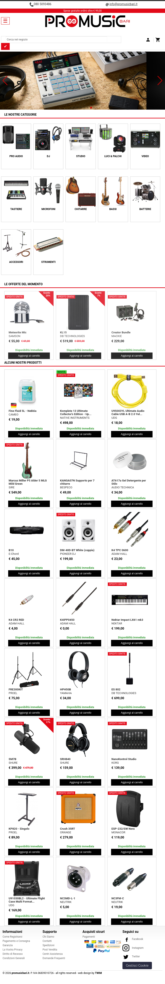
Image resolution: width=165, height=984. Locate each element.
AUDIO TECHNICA (123, 487)
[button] (5, 80)
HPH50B (65, 689)
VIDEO (145, 156)
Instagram (133, 947)
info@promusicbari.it (123, 4)
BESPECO (66, 487)
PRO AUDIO (16, 156)
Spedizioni (48, 945)
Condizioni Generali (14, 958)
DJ (48, 156)
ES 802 (116, 689)
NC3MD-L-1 (67, 898)
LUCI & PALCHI (113, 156)
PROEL (13, 693)
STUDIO (80, 156)
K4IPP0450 (67, 619)
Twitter (131, 956)
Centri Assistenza (53, 953)
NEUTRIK (66, 902)
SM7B (12, 759)
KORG (115, 762)
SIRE (11, 487)
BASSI (113, 209)
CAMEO (13, 414)
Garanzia (8, 945)
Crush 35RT (67, 828)
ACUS (115, 336)
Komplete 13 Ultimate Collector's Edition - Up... (76, 412)
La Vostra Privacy (12, 949)
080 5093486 (42, 4)
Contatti (47, 941)
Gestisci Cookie (137, 965)
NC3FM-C (118, 898)
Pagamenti (88, 936)
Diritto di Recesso (13, 953)
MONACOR (118, 832)
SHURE (13, 762)
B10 (11, 550)
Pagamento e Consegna (16, 941)
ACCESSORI (16, 262)
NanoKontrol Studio (124, 759)
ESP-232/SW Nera (123, 828)
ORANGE (65, 832)
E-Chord (13, 553)
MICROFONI (48, 209)
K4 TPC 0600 (120, 550)
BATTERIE (145, 209)
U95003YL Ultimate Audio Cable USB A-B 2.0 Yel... (128, 412)
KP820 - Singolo (19, 828)
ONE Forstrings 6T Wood (127, 332)
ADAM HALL (119, 553)
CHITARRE (81, 209)
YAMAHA (66, 693)
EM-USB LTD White (21, 332)
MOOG (64, 336)
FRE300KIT (16, 689)
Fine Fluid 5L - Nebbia (22, 410)
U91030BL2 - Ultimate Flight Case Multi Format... (27, 900)
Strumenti (48, 262)
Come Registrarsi (12, 936)
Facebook (132, 939)
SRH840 (65, 759)
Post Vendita (50, 949)
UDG (114, 417)
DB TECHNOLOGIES (124, 693)
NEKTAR (117, 623)
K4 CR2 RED (16, 619)
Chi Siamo (48, 936)
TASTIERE (16, 209)
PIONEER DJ (68, 553)
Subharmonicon (70, 332)
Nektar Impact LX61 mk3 (127, 619)
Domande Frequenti (54, 958)
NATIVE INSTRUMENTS (75, 417)
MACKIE (14, 336)
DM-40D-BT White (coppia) (77, 550)
